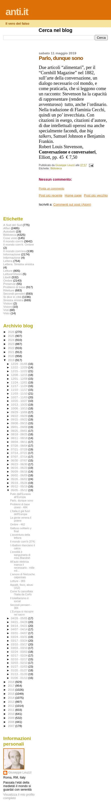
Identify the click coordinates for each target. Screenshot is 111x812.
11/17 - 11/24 (19, 386)
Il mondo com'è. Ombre (18, 244)
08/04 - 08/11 (19, 441)
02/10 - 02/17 (19, 659)
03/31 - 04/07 (19, 633)
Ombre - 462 (17, 524)
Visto (6, 313)
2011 (11, 709)
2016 (11, 689)
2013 (11, 701)
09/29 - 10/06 (19, 412)
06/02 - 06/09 (19, 475)
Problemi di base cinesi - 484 (20, 506)
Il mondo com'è (13, 241)
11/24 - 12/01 (19, 382)
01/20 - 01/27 (19, 670)
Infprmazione (11, 257)
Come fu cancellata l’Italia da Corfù (21, 593)
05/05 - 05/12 (19, 490)
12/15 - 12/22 (19, 371)
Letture (7, 270)
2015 (11, 693)
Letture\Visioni (12, 274)
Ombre (7, 280)
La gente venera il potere (20, 519)
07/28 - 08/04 (19, 445)
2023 (11, 343)
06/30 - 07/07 (19, 460)
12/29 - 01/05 (19, 363)
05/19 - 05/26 (19, 482)
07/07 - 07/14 (19, 456)
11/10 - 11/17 (19, 389)
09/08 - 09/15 (19, 423)
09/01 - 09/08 (19, 427)
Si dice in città (12, 296)
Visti (6, 310)
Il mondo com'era (14, 251)
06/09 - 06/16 (19, 471)
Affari (6, 228)
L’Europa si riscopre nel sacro (21, 613)
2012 (11, 705)
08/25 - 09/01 (19, 430)
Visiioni (8, 303)
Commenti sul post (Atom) (72, 204)
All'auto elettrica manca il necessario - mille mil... (22, 566)
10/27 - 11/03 (19, 397)
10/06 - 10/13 (19, 408)
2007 (11, 725)
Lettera (7, 260)
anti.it (17, 11)
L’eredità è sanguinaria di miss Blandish (20, 554)
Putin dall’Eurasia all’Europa (20, 495)
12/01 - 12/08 (19, 378)
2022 (11, 348)
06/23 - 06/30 (19, 464)
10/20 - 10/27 (19, 400)
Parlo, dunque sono (21, 500)
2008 (11, 721)
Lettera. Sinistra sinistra (18, 264)
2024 (11, 339)
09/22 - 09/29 (19, 415)
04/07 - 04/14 (19, 629)
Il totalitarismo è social (19, 600)
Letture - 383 (17, 581)
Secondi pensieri (14, 293)
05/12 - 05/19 (19, 486)
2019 (11, 360)
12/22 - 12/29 (19, 367)
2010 (11, 713)
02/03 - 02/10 (19, 662)
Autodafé (9, 231)
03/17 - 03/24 (19, 640)
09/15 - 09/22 (19, 419)
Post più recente (50, 195)
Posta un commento (51, 188)
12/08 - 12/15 (19, 374)
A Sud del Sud (12, 224)
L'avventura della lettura (20, 536)
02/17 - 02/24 (19, 655)
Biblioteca (56, 168)
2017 (11, 685)
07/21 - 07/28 (19, 449)
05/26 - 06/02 (19, 479)
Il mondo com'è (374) (22, 541)
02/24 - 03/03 (19, 651)
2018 (11, 681)
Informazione (11, 254)
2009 (11, 717)
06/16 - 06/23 (19, 467)
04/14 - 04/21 (19, 625)
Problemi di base (14, 287)
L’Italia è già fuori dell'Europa (20, 513)
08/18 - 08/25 (19, 434)
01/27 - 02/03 (19, 666)
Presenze (9, 283)
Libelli (7, 277)
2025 (11, 335)
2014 (11, 697)
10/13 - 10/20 (19, 404)
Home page (73, 195)
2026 (11, 331)
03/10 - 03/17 (19, 644)
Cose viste (10, 238)
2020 (11, 356)
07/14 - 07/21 (19, 452)
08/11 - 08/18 (19, 438)
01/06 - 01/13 (19, 677)
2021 (11, 352)
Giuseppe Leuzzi (19, 772)
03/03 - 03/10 (19, 647)
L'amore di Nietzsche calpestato (22, 576)
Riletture (8, 290)
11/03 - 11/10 (19, 393)
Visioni (7, 306)
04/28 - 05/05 (19, 618)
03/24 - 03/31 (19, 636)
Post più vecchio (96, 195)
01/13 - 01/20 (19, 674)
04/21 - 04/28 (19, 622)
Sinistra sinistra (13, 300)
